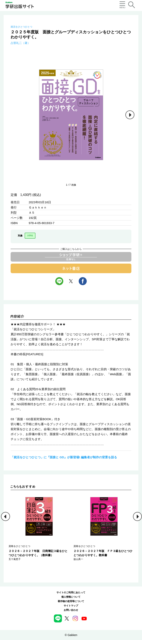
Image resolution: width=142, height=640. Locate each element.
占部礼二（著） (20, 43)
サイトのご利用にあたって (70, 592)
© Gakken (71, 635)
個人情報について (71, 596)
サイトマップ (71, 605)
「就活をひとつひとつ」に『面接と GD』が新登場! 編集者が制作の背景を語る (64, 457)
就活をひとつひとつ (21, 26)
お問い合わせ (71, 610)
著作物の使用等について (71, 601)
